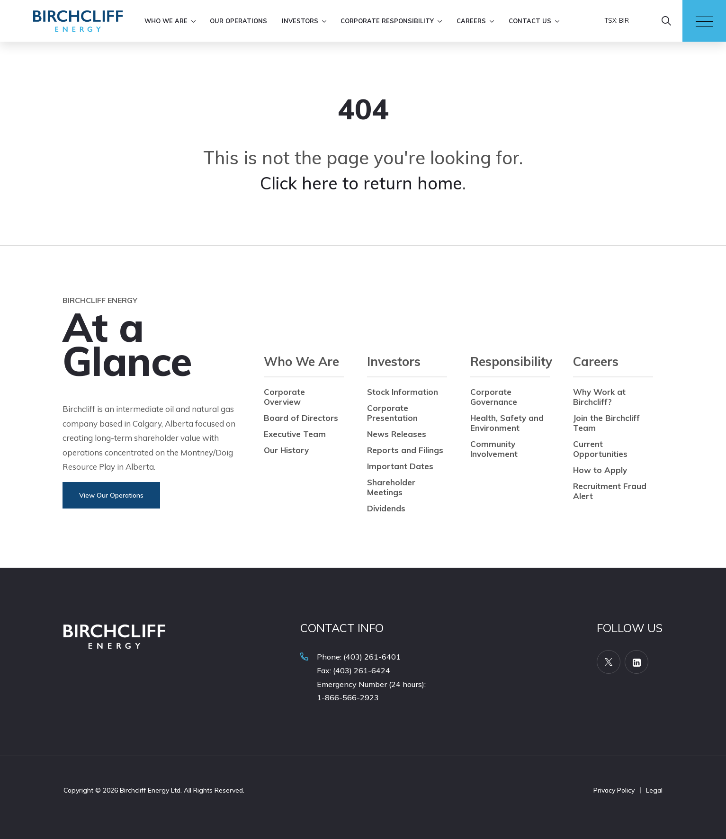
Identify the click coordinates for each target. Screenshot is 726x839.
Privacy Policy (614, 790)
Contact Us (530, 21)
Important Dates (400, 466)
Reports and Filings (405, 450)
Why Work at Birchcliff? (599, 397)
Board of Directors (301, 418)
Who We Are (166, 21)
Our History (286, 450)
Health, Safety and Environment (507, 423)
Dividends (386, 508)
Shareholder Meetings (391, 487)
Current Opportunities (600, 449)
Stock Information (402, 392)
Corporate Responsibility (387, 21)
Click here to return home (361, 183)
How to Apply (600, 470)
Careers (471, 21)
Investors (300, 21)
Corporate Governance (493, 397)
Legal (654, 790)
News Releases (396, 434)
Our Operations (238, 21)
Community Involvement (494, 449)
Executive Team (295, 434)
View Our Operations (111, 495)
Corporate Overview (284, 397)
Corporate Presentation (392, 413)
